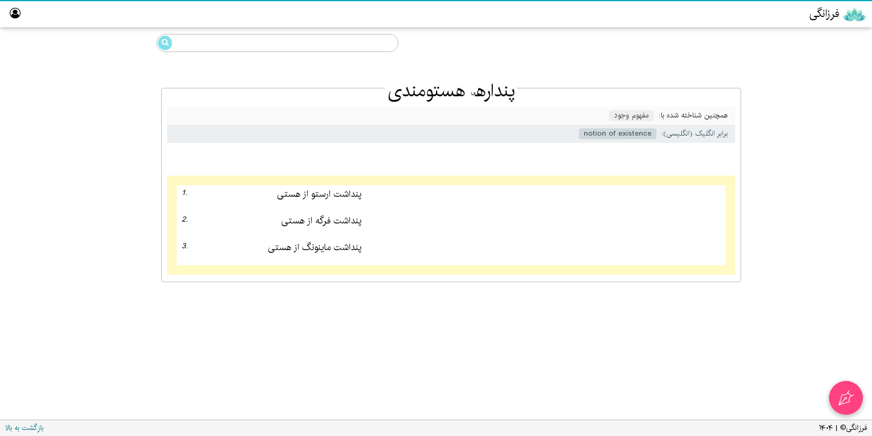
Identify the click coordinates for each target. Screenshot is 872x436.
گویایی (826, 88)
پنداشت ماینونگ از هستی (315, 248)
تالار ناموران (836, 228)
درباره (846, 298)
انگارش (824, 112)
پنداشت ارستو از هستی (319, 195)
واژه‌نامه (843, 275)
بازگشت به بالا (24, 428)
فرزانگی (824, 65)
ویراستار (841, 182)
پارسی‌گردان (833, 159)
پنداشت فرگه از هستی (321, 221)
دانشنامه (811, 41)
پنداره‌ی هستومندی (90, 110)
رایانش (825, 135)
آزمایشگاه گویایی (826, 205)
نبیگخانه (841, 252)
